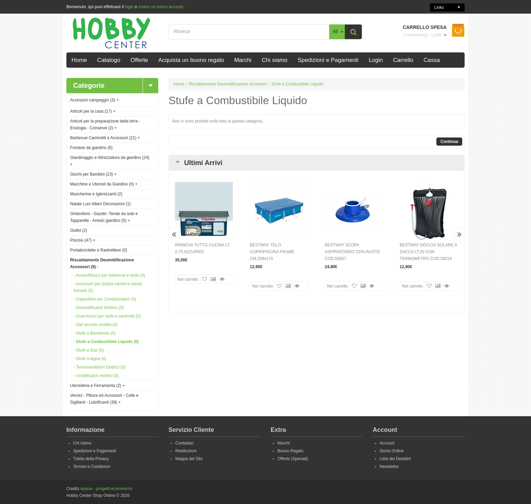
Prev (174, 234)
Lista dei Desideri (395, 458)
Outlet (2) (78, 230)
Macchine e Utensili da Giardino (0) (104, 184)
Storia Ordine (392, 451)
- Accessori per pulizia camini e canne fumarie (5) (108, 287)
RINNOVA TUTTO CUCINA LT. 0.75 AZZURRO (202, 248)
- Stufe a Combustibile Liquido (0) (106, 341)
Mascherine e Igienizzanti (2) (96, 194)
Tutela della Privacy (91, 458)
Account (387, 443)
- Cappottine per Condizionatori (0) (105, 299)
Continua (449, 141)
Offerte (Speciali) (292, 458)
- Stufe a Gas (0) (89, 350)
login (129, 6)
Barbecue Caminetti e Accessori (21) (105, 137)
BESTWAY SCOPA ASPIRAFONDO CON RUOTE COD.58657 (352, 252)
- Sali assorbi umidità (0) (95, 324)
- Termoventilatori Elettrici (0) (99, 367)
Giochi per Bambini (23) (93, 174)
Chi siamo (82, 443)
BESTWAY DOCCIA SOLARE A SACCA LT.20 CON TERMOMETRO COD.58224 (428, 252)
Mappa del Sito (189, 458)
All (335, 31)
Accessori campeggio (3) (94, 100)
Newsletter (389, 466)
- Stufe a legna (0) (90, 358)
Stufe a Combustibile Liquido (297, 84)
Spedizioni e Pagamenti (94, 451)
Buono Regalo (290, 451)
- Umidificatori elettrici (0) (96, 375)
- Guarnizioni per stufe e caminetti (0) (107, 316)
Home (179, 84)
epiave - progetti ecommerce (106, 488)
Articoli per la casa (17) (92, 111)
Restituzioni (185, 451)
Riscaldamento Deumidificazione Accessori (228, 84)
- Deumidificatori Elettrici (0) (99, 307)
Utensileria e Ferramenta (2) (97, 385)
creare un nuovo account (160, 6)
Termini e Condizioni (91, 466)
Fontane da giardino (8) (91, 147)
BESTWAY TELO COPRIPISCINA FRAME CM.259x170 (272, 252)
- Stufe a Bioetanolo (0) (94, 333)
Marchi (283, 443)
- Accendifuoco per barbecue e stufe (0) (109, 275)
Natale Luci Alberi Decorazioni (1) (100, 203)
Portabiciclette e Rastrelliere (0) (98, 250)
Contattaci (184, 443)
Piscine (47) (82, 240)
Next (459, 234)
